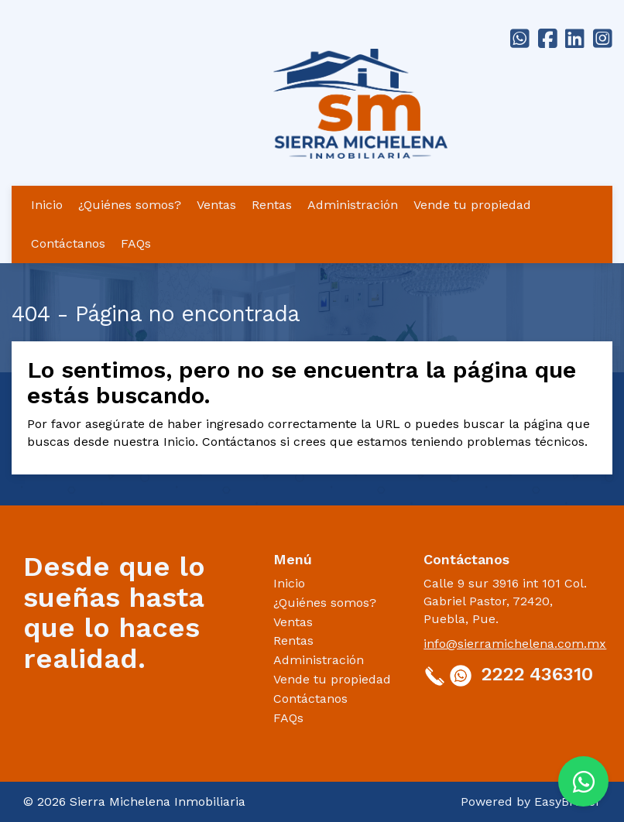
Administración (352, 204)
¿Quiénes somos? (129, 204)
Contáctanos (68, 243)
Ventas (216, 204)
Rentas (272, 204)
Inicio (47, 204)
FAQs (136, 243)
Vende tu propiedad (472, 204)
